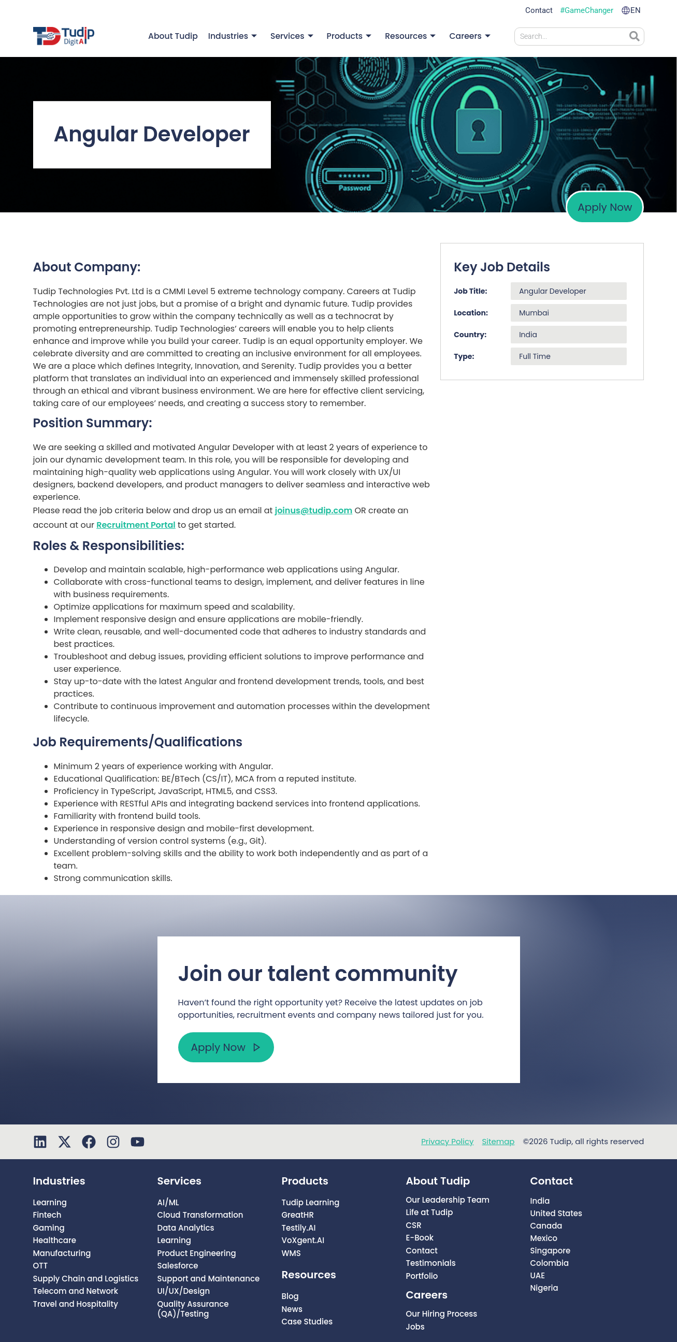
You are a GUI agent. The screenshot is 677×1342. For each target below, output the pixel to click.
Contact (539, 11)
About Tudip (181, 36)
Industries (239, 36)
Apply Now (605, 207)
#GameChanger (586, 11)
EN (635, 11)
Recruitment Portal (136, 525)
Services (297, 36)
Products (352, 36)
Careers (471, 36)
